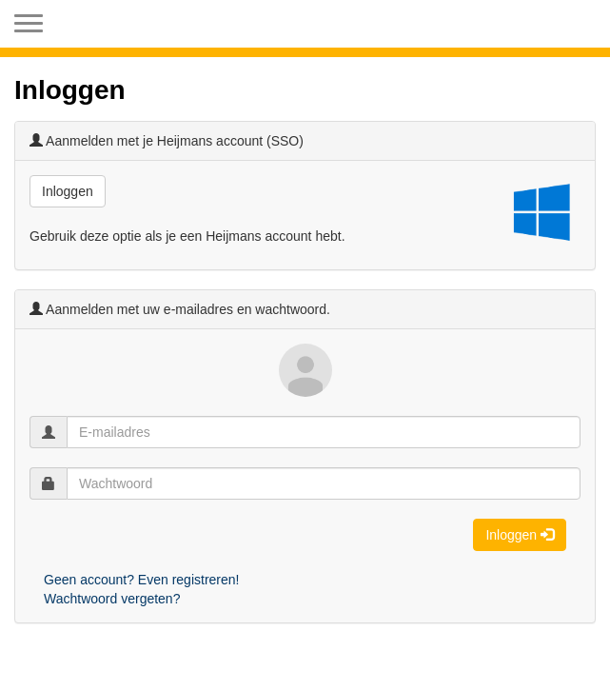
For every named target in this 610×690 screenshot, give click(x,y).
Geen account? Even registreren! (141, 579)
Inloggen (67, 191)
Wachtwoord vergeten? (112, 598)
